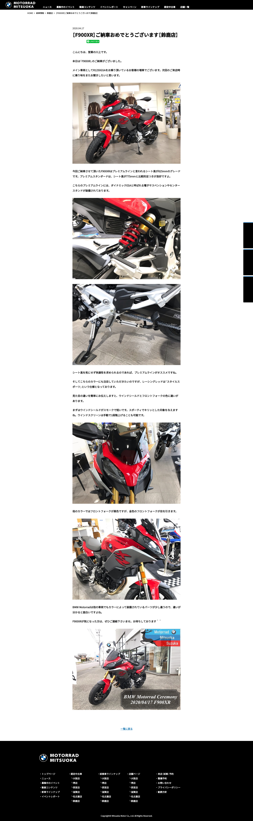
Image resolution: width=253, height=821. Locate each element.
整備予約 (162, 778)
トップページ (48, 773)
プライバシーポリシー (169, 787)
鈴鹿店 (76, 801)
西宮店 (76, 787)
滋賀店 (76, 792)
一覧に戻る (126, 729)
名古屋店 (77, 796)
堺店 (75, 783)
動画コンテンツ (87, 7)
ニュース (47, 7)
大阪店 (76, 778)
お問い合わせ (164, 783)
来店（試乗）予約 (166, 773)
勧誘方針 (162, 792)
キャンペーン (129, 7)
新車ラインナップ (150, 7)
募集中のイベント (65, 7)
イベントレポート (109, 7)
